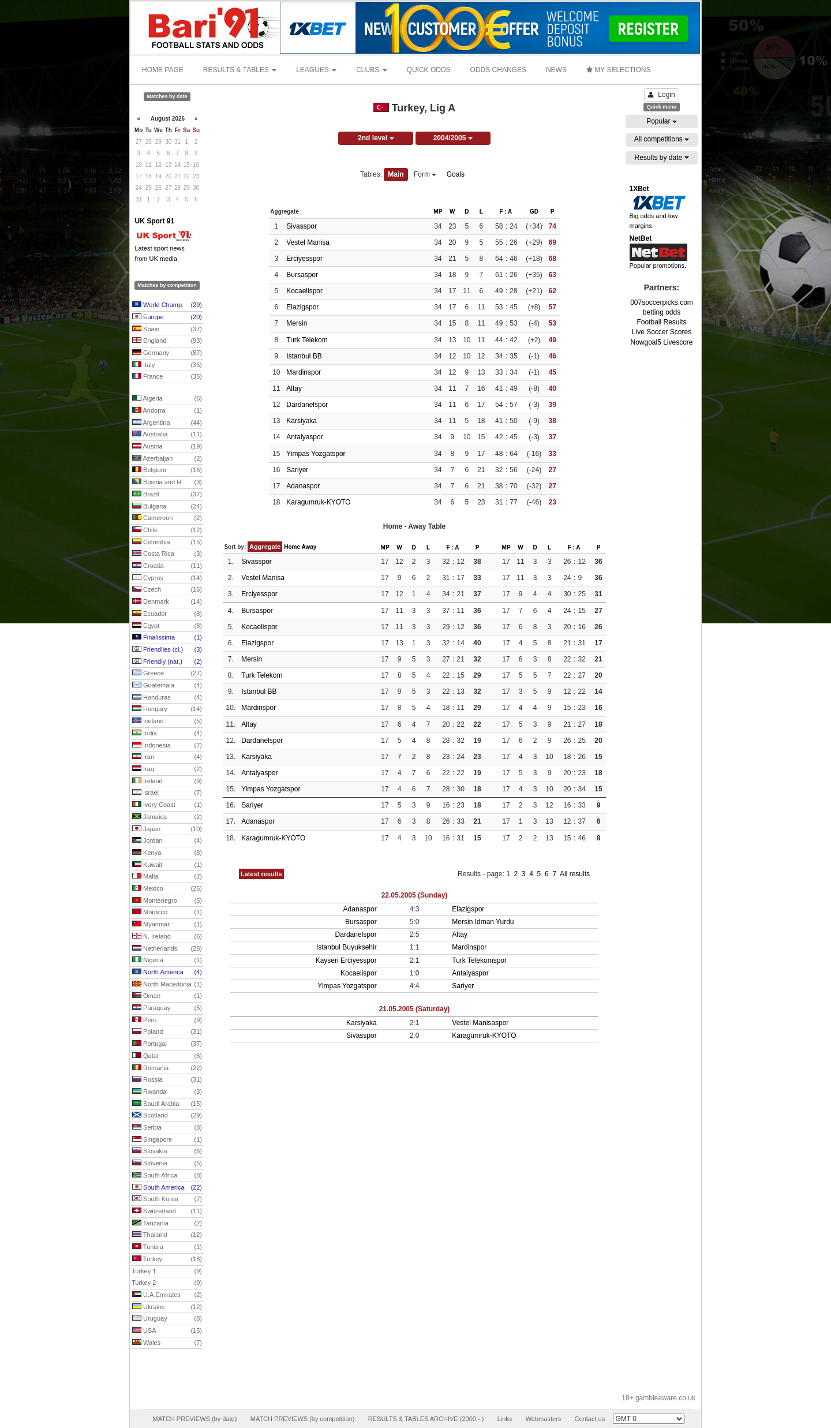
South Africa (167, 1175)
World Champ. (167, 305)
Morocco (167, 912)
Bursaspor (302, 275)
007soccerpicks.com (661, 302)
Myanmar (167, 924)
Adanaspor (303, 486)
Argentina (167, 423)
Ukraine (167, 1307)
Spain (167, 329)
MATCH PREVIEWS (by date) (194, 1418)
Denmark (167, 602)
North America (167, 972)
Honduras (167, 697)
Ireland (167, 781)
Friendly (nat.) (167, 662)
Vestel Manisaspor (480, 1023)
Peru (167, 1020)
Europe (167, 317)
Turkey (167, 1259)
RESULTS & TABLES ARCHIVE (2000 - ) (426, 1418)
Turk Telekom (306, 340)
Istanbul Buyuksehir (346, 947)
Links (504, 1418)
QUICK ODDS (429, 70)
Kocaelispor (304, 291)
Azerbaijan (167, 458)
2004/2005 (453, 138)
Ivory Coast (167, 805)
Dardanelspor (307, 405)
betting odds (661, 312)
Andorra (167, 411)
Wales (167, 1343)
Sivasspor (301, 226)
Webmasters (544, 1418)
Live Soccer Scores (661, 332)
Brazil (167, 494)
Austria (167, 446)
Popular (661, 121)
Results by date (661, 158)
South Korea (167, 1199)
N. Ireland (167, 936)
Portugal (167, 1044)
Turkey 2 (167, 1283)
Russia (167, 1080)
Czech (167, 590)
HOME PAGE (163, 70)
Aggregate (264, 546)
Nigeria (167, 960)
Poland (167, 1032)
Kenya (167, 853)
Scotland (167, 1115)
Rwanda (167, 1092)
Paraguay (167, 1008)
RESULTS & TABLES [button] (239, 70)
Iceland (167, 721)
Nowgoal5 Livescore (661, 342)
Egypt (167, 626)
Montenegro (167, 901)
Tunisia (167, 1247)
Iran (167, 757)
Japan (167, 829)
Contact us (590, 1418)
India (167, 733)
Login (661, 95)
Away (308, 547)
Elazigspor (302, 307)
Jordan (167, 841)
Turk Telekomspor (479, 960)
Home (292, 547)
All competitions (661, 139)
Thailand (167, 1235)
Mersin (296, 323)
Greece (167, 673)
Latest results (261, 873)
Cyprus (167, 578)
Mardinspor (303, 372)
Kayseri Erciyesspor (346, 960)
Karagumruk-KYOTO (318, 502)
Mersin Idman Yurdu (483, 922)
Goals (456, 174)
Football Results (661, 322)
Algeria (167, 398)
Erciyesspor (304, 259)
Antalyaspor (304, 437)
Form (425, 174)
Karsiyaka (301, 421)
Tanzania (167, 1223)
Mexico (167, 889)
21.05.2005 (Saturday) (414, 1009)
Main (395, 174)
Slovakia (167, 1151)
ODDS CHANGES (498, 70)
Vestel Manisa (308, 242)
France (167, 377)
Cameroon (167, 518)
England (167, 341)
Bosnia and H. (167, 482)
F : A (505, 211)
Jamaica (167, 817)
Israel (167, 793)
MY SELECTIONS (618, 70)
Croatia (167, 566)
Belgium (167, 470)
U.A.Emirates (167, 1295)
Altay (294, 388)
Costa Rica (167, 554)
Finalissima (167, 637)
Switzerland (167, 1211)
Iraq (167, 769)
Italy (167, 365)
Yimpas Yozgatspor (315, 454)
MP (437, 211)
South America (167, 1188)
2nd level (376, 138)
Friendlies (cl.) (167, 650)
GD (534, 211)
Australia (167, 434)
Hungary (167, 709)
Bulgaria (167, 506)
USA (167, 1331)
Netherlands (167, 949)
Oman (167, 996)
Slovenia (167, 1163)
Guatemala (167, 685)
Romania (167, 1068)
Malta (167, 876)
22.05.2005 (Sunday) (414, 895)
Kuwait (167, 865)
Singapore (167, 1140)
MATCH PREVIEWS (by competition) (302, 1418)
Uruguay (167, 1319)
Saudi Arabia (167, 1104)
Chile (167, 530)
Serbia (167, 1127)
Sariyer (297, 470)
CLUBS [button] (371, 70)
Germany (167, 353)
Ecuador (167, 614)
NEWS (556, 70)
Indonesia (167, 745)
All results (575, 874)
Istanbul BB (303, 356)
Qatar (167, 1056)
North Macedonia (167, 984)
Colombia (167, 542)
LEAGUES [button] (316, 70)
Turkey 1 (167, 1271)
